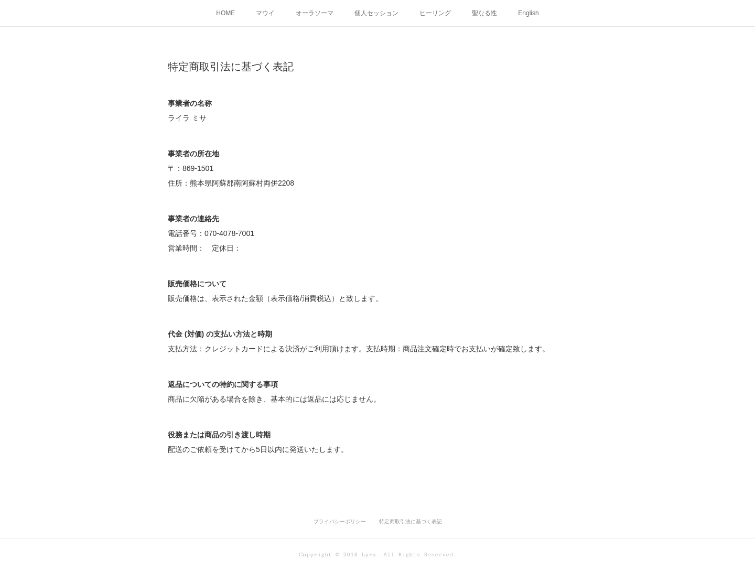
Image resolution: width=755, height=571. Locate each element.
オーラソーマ (314, 13)
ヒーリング (435, 13)
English (528, 13)
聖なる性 (484, 13)
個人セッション (376, 13)
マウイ (265, 13)
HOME (225, 13)
